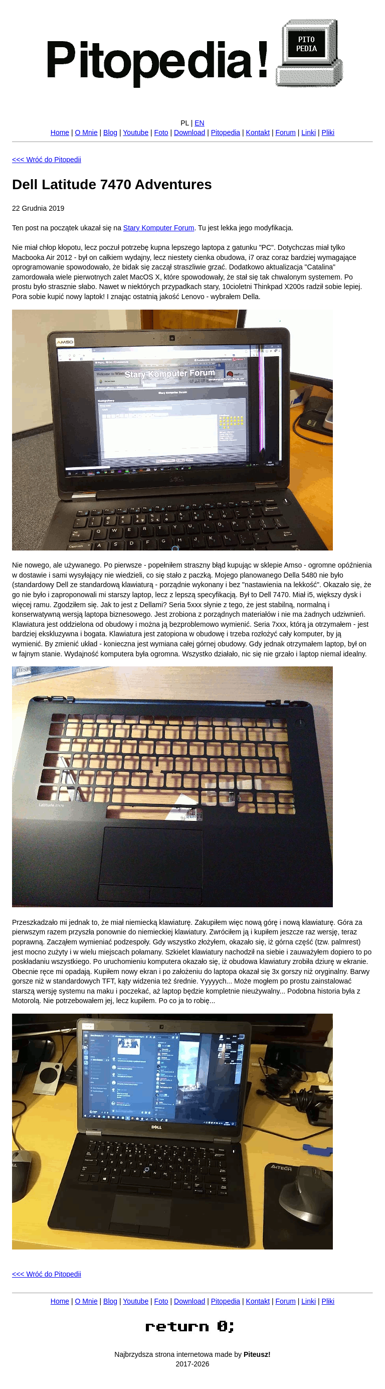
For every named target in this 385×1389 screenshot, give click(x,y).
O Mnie (86, 132)
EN (199, 123)
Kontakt (258, 132)
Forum (285, 132)
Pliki (328, 132)
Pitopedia (225, 132)
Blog (110, 132)
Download (189, 132)
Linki (308, 132)
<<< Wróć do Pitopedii (46, 160)
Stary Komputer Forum (159, 228)
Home (60, 132)
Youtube (135, 132)
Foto (161, 132)
